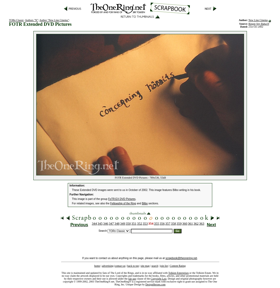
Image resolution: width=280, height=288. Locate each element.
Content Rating (178, 265)
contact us (120, 265)
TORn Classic (16, 20)
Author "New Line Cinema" (54, 20)
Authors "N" (31, 20)
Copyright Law (159, 278)
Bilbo (145, 203)
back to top (133, 265)
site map (145, 265)
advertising (107, 265)
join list (164, 265)
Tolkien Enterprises (178, 272)
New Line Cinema (258, 20)
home (97, 265)
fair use (132, 278)
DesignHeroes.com (155, 284)
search (154, 265)
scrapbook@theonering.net (181, 258)
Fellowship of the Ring (123, 203)
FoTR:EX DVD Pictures (122, 199)
